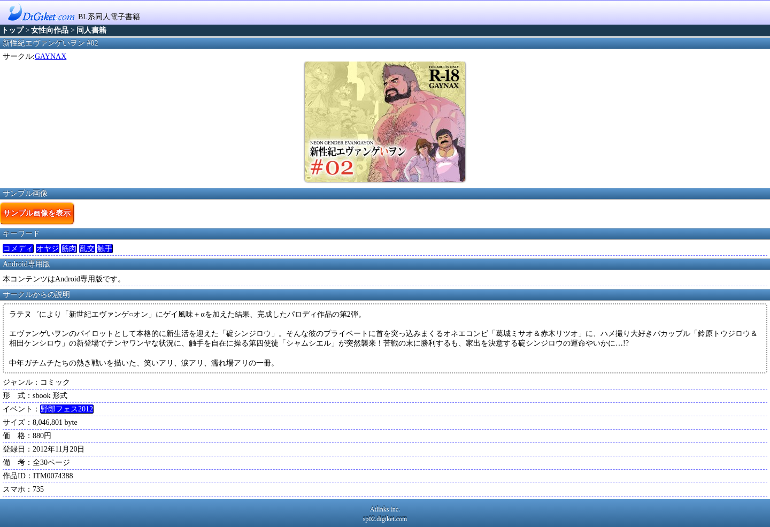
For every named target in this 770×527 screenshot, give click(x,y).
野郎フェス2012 (67, 409)
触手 (104, 249)
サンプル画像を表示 (37, 213)
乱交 (87, 249)
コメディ (18, 249)
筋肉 (68, 249)
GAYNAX (50, 56)
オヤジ (47, 249)
